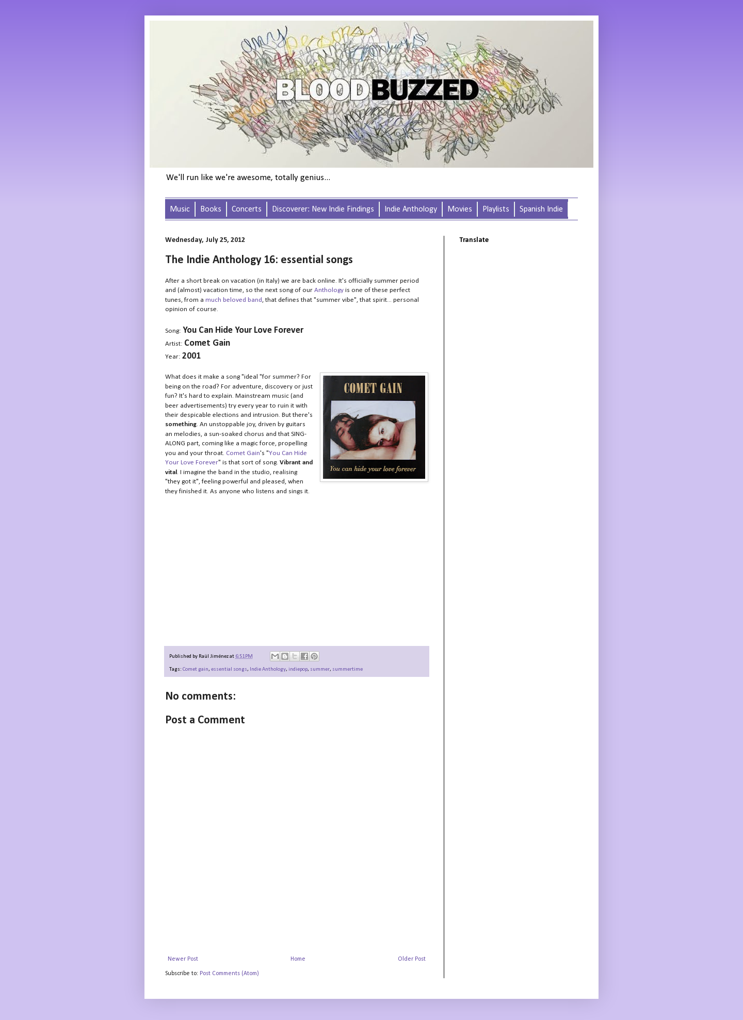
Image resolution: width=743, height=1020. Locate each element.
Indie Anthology (268, 669)
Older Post (412, 959)
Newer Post (183, 959)
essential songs (229, 669)
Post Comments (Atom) (229, 973)
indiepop (298, 669)
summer (320, 669)
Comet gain (195, 669)
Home (297, 959)
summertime (347, 669)
